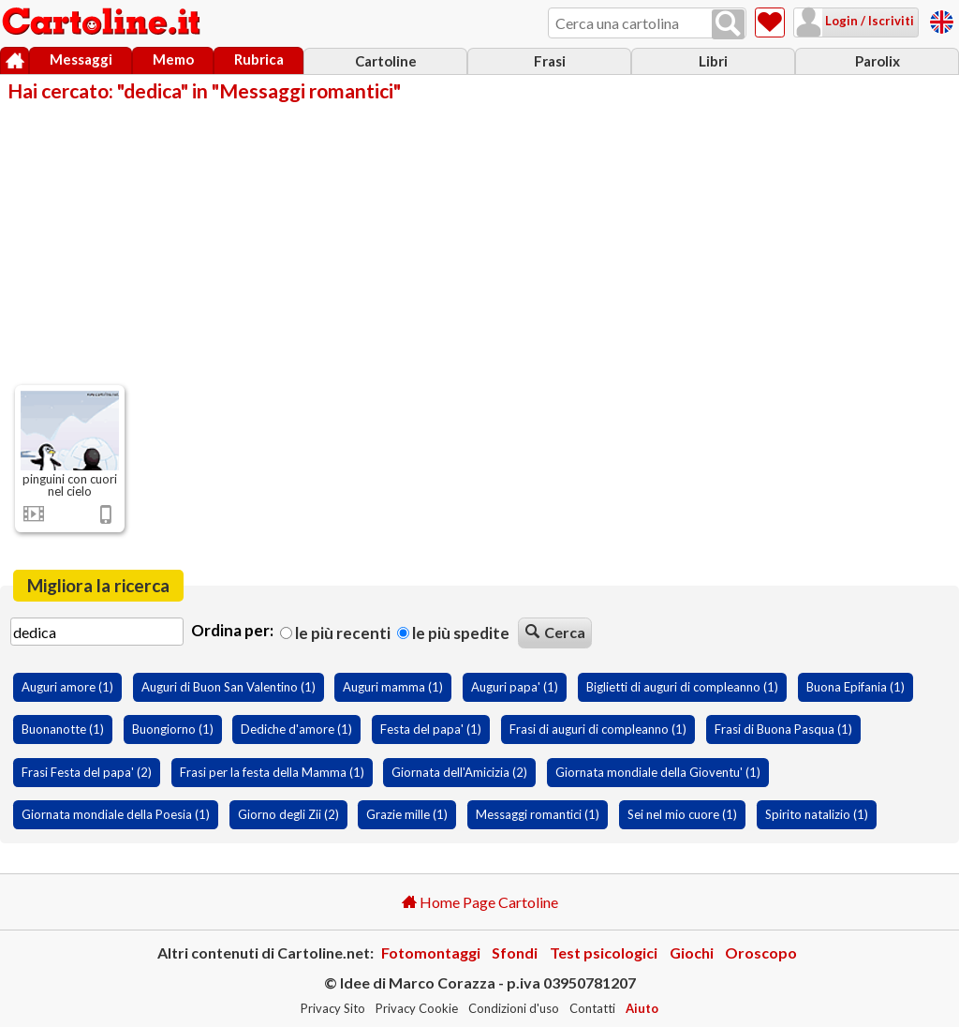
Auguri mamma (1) (393, 686)
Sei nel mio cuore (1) (682, 814)
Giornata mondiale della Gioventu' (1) (657, 772)
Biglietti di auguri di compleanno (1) (682, 686)
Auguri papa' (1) (514, 686)
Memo (173, 59)
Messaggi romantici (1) (537, 814)
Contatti (592, 1008)
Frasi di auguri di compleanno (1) (597, 729)
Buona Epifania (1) (855, 686)
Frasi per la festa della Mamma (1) (272, 772)
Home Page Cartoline (480, 902)
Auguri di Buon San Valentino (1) (228, 686)
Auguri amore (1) (67, 686)
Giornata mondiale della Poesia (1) (116, 814)
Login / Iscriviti (868, 20)
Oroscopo (761, 952)
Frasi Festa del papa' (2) (87, 772)
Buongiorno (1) (173, 729)
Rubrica (259, 59)
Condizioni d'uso (513, 1008)
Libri (713, 60)
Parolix (877, 60)
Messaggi (81, 59)
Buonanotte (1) (63, 729)
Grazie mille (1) (407, 814)
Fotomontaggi (430, 952)
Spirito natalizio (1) (816, 814)
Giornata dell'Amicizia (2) (459, 772)
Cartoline (386, 60)
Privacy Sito (333, 1008)
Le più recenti (335, 633)
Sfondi (515, 952)
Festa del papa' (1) (430, 729)
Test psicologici (603, 952)
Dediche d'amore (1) (296, 729)
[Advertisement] (479, 242)
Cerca (555, 632)
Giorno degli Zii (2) (288, 814)
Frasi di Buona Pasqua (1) (783, 729)
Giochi (692, 952)
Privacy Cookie (417, 1008)
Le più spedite (453, 633)
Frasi (550, 60)
